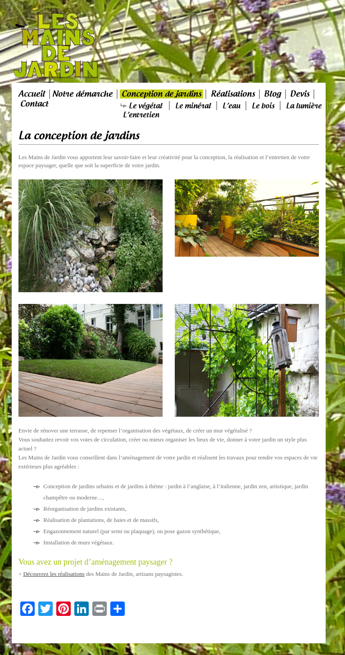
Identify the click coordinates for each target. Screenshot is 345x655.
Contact (34, 103)
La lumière (304, 105)
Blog (272, 93)
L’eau (231, 105)
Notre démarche (82, 93)
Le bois (263, 105)
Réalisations (233, 93)
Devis (299, 93)
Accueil (31, 93)
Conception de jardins (161, 93)
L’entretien (141, 114)
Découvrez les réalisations (53, 573)
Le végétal (145, 105)
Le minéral (193, 105)
